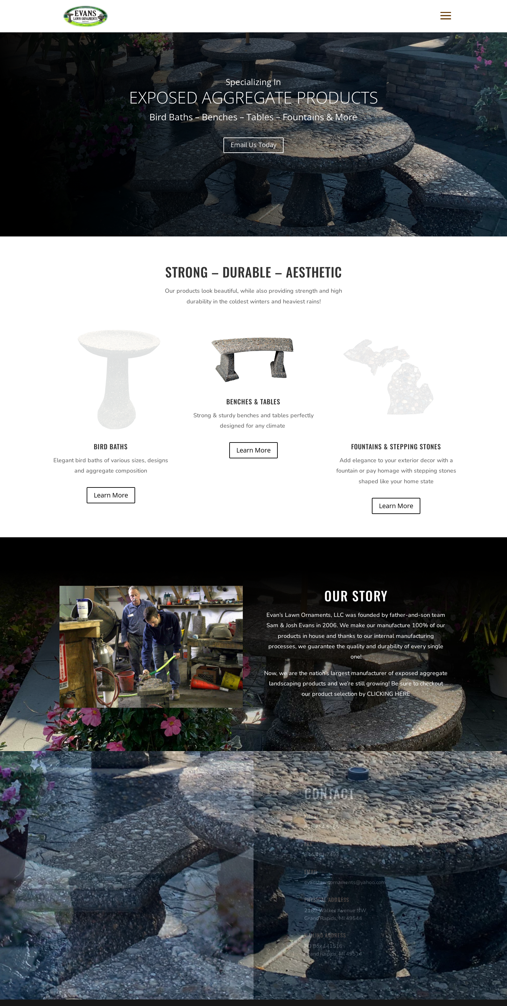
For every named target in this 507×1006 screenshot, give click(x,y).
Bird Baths (111, 446)
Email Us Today (253, 144)
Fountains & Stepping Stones (396, 446)
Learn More (111, 495)
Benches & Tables (253, 401)
